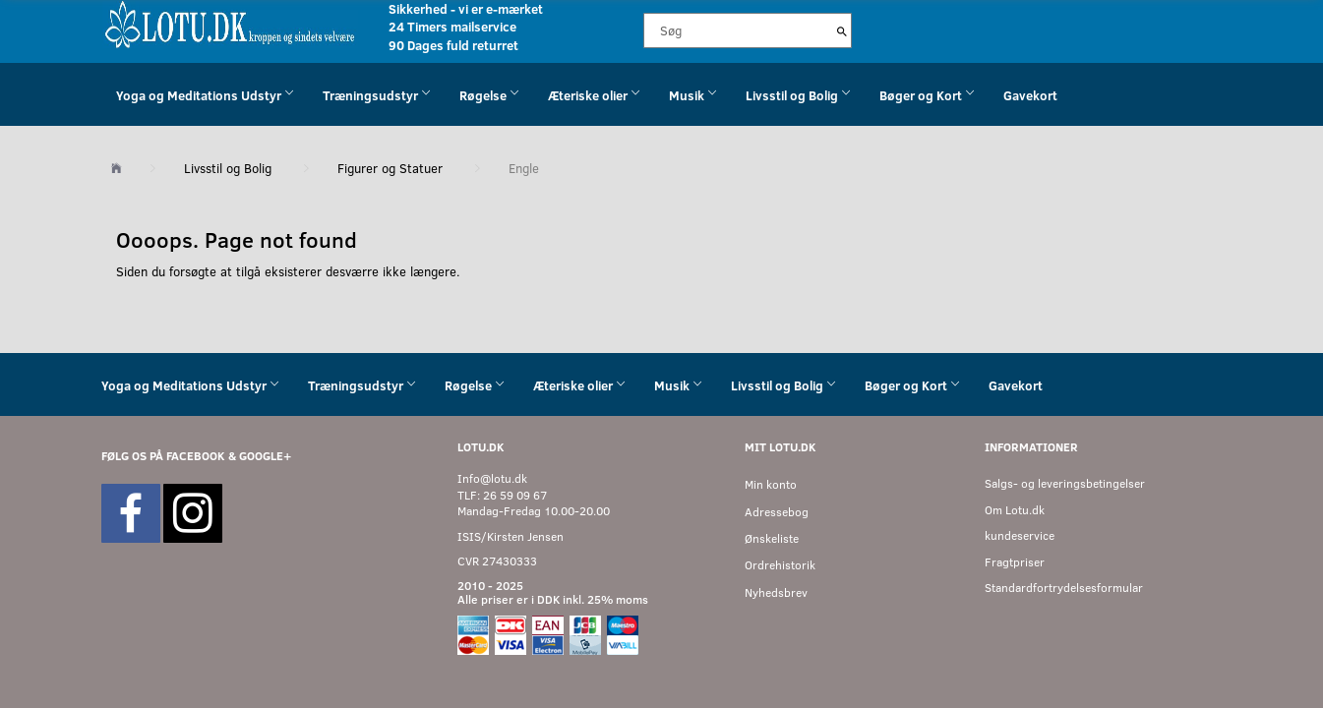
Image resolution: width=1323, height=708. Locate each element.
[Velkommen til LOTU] (230, 23)
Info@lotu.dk (492, 478)
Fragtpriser (1015, 562)
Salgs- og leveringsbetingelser (1065, 483)
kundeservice (1019, 535)
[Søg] (842, 30)
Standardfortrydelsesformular (1064, 587)
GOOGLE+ (265, 455)
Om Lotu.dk (1015, 509)
